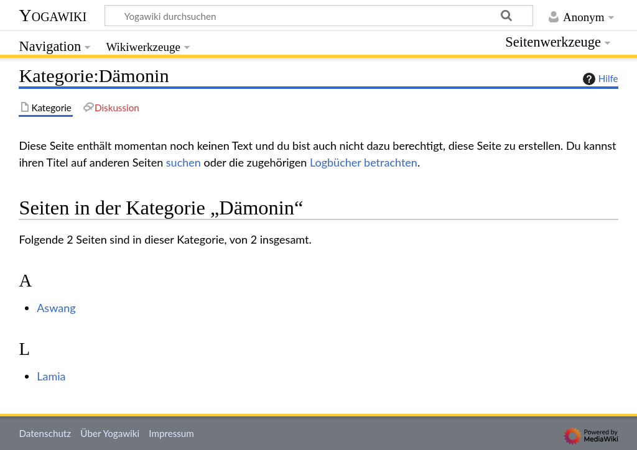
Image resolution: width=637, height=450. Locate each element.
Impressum (171, 433)
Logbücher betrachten (363, 162)
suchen (183, 162)
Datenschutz (45, 433)
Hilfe (599, 79)
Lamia (51, 376)
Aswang (56, 308)
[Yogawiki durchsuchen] (318, 15)
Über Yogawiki (109, 433)
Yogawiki (52, 15)
